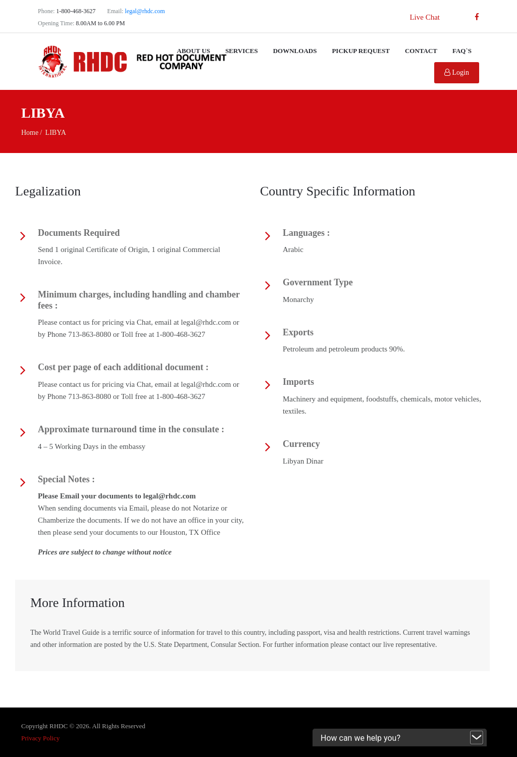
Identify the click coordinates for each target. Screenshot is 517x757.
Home (29, 132)
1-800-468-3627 (75, 11)
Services (241, 51)
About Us (193, 51)
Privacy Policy (40, 738)
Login (456, 72)
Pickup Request (361, 51)
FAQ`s (462, 51)
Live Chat (424, 17)
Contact (421, 51)
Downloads (295, 51)
